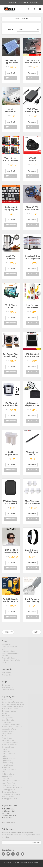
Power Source (7, 739)
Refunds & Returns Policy (10, 655)
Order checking (23, 2)
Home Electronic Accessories (12, 728)
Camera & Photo (7, 701)
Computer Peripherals (9, 746)
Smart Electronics (8, 721)
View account (34, 2)
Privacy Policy (6, 646)
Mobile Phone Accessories (11, 782)
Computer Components (10, 744)
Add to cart (11, 78)
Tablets (4, 751)
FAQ (3, 650)
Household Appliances (9, 793)
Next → (37, 632)
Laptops (4, 757)
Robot (4, 737)
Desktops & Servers (8, 775)
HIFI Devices (6, 717)
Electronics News (8, 691)
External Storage (8, 764)
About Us (5, 657)
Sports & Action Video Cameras (13, 706)
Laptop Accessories (9, 760)
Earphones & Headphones (11, 726)
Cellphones (5, 780)
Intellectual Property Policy (11, 662)
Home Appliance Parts (9, 800)
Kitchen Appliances (8, 791)
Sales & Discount (7, 689)
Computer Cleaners (8, 748)
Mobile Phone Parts (8, 784)
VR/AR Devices (7, 735)
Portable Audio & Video (10, 710)
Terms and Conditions (9, 648)
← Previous (8, 632)
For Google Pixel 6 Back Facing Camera (10, 356)
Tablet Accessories (8, 755)
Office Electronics (8, 742)
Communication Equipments (12, 789)
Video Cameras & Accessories (12, 708)
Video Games (6, 724)
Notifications (6, 686)
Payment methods (8, 653)
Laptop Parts (6, 762)
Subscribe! (36, 844)
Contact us (12, 2)
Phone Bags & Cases (9, 787)
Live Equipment (7, 719)
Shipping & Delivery (8, 659)
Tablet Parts (6, 753)
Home (17, 19)
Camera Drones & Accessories (12, 703)
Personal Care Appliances (11, 796)
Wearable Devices (8, 733)
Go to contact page (8, 824)
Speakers (5, 715)
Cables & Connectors (9, 771)
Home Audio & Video (9, 712)
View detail (11, 73)
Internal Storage (7, 766)
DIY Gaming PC (7, 778)
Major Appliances (8, 798)
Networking (6, 769)
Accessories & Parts (9, 730)
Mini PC (4, 773)
